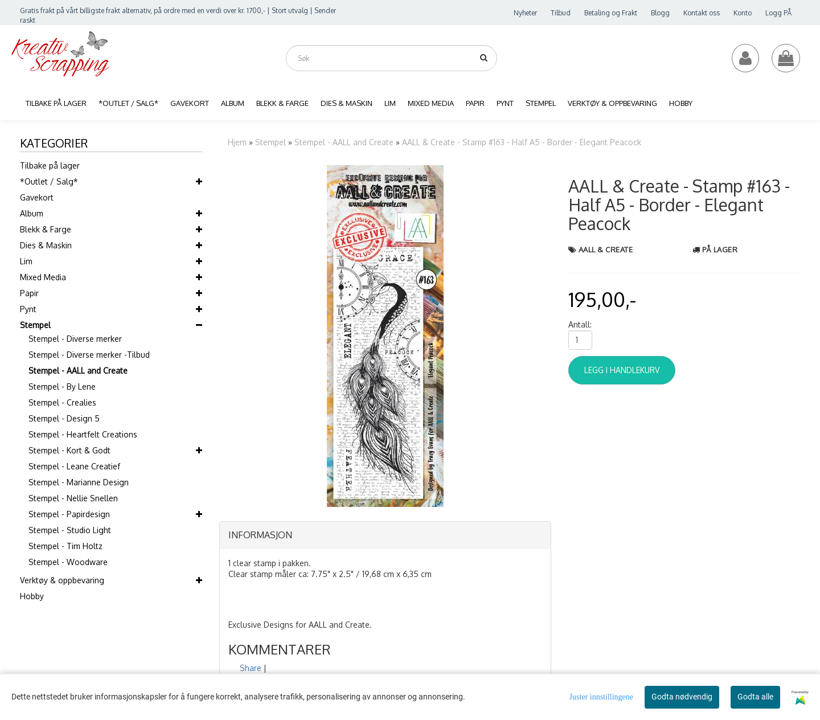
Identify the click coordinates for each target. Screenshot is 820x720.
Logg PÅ (778, 13)
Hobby (32, 596)
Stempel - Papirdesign (69, 514)
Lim (26, 261)
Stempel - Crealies (62, 402)
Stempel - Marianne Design (78, 482)
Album (31, 213)
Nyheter (525, 13)
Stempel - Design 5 (64, 418)
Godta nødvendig (681, 696)
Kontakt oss (701, 13)
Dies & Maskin (46, 245)
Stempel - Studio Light (69, 530)
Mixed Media (43, 277)
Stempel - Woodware (68, 562)
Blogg (660, 13)
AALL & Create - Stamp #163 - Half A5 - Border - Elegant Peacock (521, 142)
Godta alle (755, 696)
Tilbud (561, 13)
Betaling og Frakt (610, 13)
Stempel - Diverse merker (75, 338)
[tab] (385, 535)
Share (250, 668)
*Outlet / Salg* (49, 181)
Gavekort (37, 197)
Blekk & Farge (45, 229)
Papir (29, 293)
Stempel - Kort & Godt (69, 450)
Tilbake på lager (50, 165)
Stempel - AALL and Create (78, 370)
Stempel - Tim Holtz (65, 546)
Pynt (28, 309)
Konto (742, 13)
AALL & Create (606, 249)
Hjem (237, 142)
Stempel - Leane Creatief (74, 466)
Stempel (35, 325)
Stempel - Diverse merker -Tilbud (89, 354)
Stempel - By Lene (62, 386)
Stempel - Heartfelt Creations (82, 434)
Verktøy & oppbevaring (62, 580)
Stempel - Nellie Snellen (73, 498)
